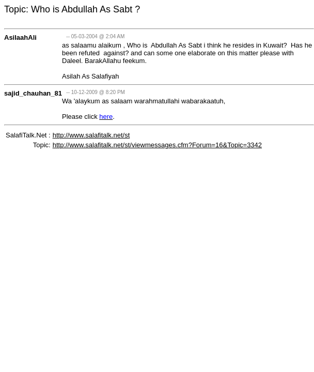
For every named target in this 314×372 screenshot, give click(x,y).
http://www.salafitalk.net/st (91, 135)
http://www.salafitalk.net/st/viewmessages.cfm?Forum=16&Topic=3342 (157, 145)
